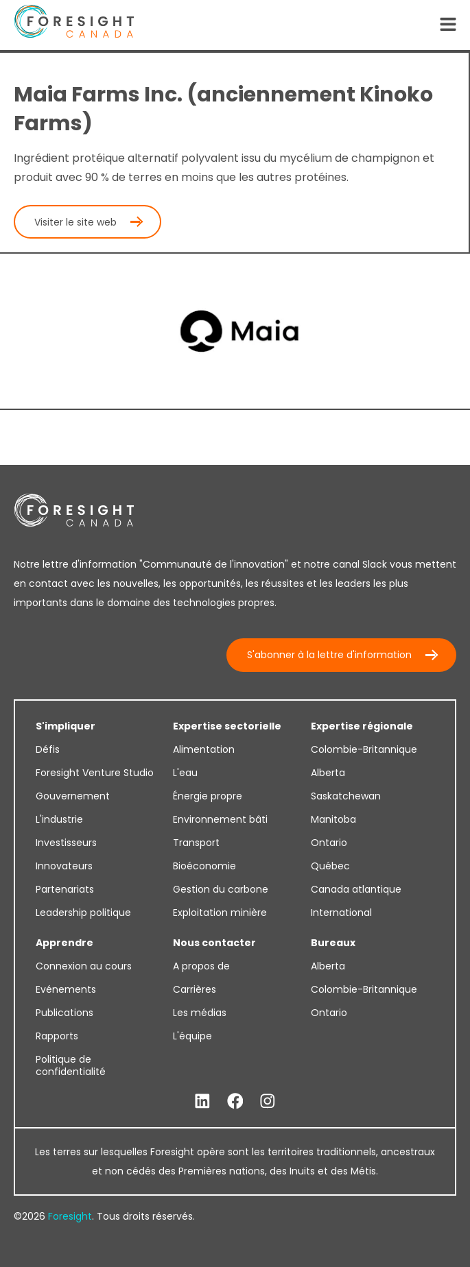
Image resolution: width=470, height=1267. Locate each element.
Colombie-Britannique (364, 749)
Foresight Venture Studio (95, 773)
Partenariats (65, 889)
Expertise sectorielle (227, 726)
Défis (48, 749)
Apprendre (64, 943)
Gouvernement (73, 796)
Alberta (328, 773)
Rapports (57, 1036)
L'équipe (192, 1036)
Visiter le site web (75, 222)
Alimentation (204, 749)
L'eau (185, 773)
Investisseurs (66, 842)
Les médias (199, 1012)
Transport (196, 842)
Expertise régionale (362, 726)
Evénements (66, 989)
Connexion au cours (84, 966)
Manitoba (333, 819)
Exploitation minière (220, 912)
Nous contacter (214, 943)
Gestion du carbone (220, 889)
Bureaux (333, 943)
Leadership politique (83, 912)
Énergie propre (207, 796)
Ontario (329, 842)
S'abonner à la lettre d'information (329, 655)
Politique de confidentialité (71, 1065)
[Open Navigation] (448, 25)
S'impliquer (65, 726)
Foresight (70, 1216)
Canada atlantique (356, 889)
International (341, 912)
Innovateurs (64, 866)
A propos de (201, 966)
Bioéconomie (204, 866)
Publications (64, 1012)
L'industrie (59, 819)
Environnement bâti (220, 819)
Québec (330, 866)
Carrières (194, 989)
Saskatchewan (346, 796)
